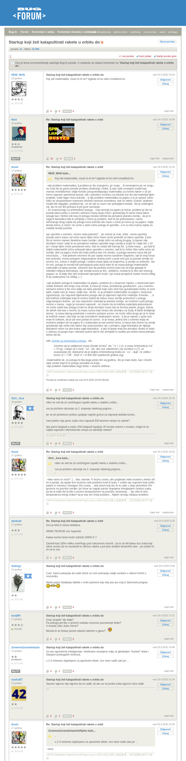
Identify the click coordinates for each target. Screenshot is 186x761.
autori (163, 32)
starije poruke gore (166, 56)
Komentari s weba (43, 32)
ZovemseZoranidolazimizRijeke (31, 647)
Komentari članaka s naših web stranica (82, 32)
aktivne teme (120, 32)
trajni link (169, 111)
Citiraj (165, 83)
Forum (24, 32)
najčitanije (135, 32)
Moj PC (15, 159)
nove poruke (150, 32)
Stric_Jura (18, 398)
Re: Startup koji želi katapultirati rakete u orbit (74, 119)
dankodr (16, 521)
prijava (92, 32)
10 (51, 158)
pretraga (172, 32)
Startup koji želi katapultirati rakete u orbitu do (75, 74)
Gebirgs (16, 566)
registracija (105, 32)
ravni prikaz (145, 56)
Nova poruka (167, 41)
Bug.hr (13, 32)
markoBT (17, 679)
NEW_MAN (18, 74)
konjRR (16, 615)
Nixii (14, 119)
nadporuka (168, 158)
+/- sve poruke (126, 56)
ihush (15, 167)
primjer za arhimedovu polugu (69, 340)
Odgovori (165, 79)
